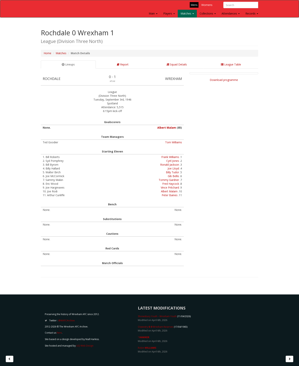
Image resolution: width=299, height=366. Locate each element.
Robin (147, 347)
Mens (194, 5)
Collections (208, 13)
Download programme (224, 80)
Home (47, 53)
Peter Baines (170, 195)
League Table (231, 64)
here (59, 332)
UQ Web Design (84, 345)
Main (153, 13)
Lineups (68, 64)
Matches (187, 13)
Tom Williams (173, 142)
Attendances (231, 13)
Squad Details (176, 64)
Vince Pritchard (170, 187)
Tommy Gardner (169, 180)
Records (251, 13)
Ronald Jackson (169, 164)
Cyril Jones (172, 161)
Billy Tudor (172, 172)
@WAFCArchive (66, 320)
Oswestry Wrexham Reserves (155, 326)
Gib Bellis (173, 176)
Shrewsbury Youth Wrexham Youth (157, 316)
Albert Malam (166, 127)
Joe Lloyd (173, 168)
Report (123, 64)
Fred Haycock (170, 183)
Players (169, 13)
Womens (206, 5)
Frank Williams (170, 157)
